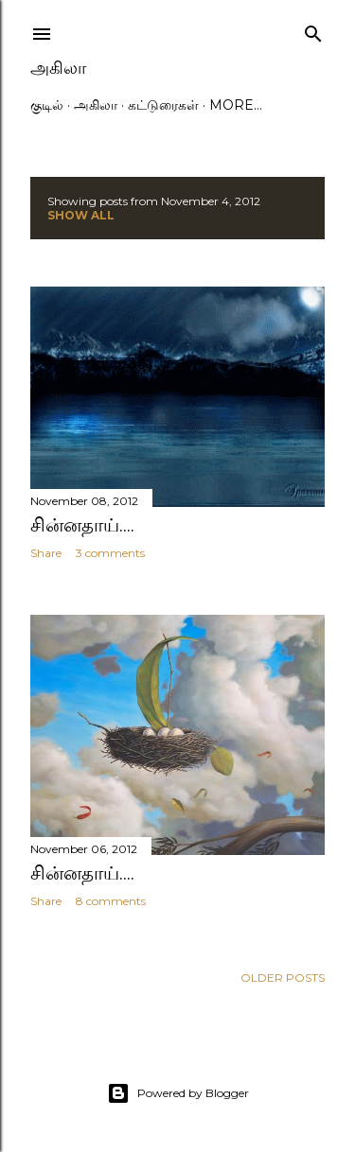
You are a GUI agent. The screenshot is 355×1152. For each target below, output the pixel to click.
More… (235, 104)
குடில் (46, 104)
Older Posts (282, 977)
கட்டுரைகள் (163, 104)
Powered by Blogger (178, 1093)
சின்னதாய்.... (82, 525)
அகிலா (58, 68)
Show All (81, 215)
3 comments (110, 553)
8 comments (111, 901)
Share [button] (46, 553)
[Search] (313, 29)
